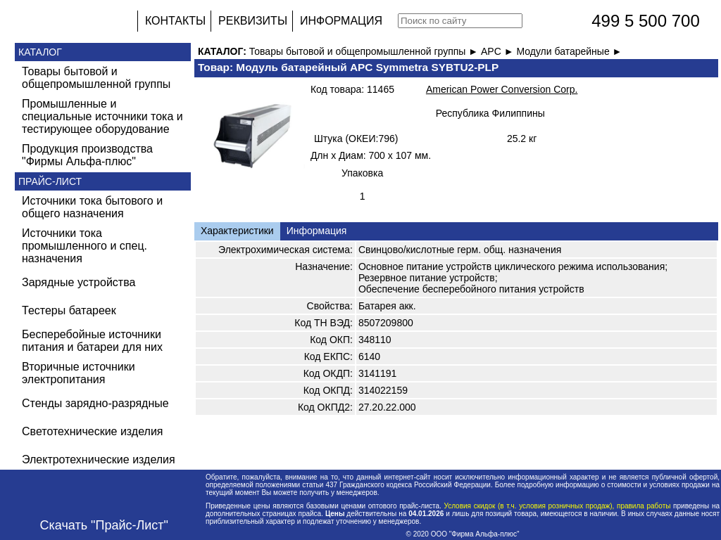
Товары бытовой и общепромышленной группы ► (365, 51)
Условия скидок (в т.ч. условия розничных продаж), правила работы (557, 506)
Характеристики (237, 230)
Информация (317, 230)
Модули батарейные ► (569, 51)
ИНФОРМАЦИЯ (341, 21)
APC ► (498, 51)
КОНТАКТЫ (175, 21)
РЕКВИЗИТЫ (252, 21)
